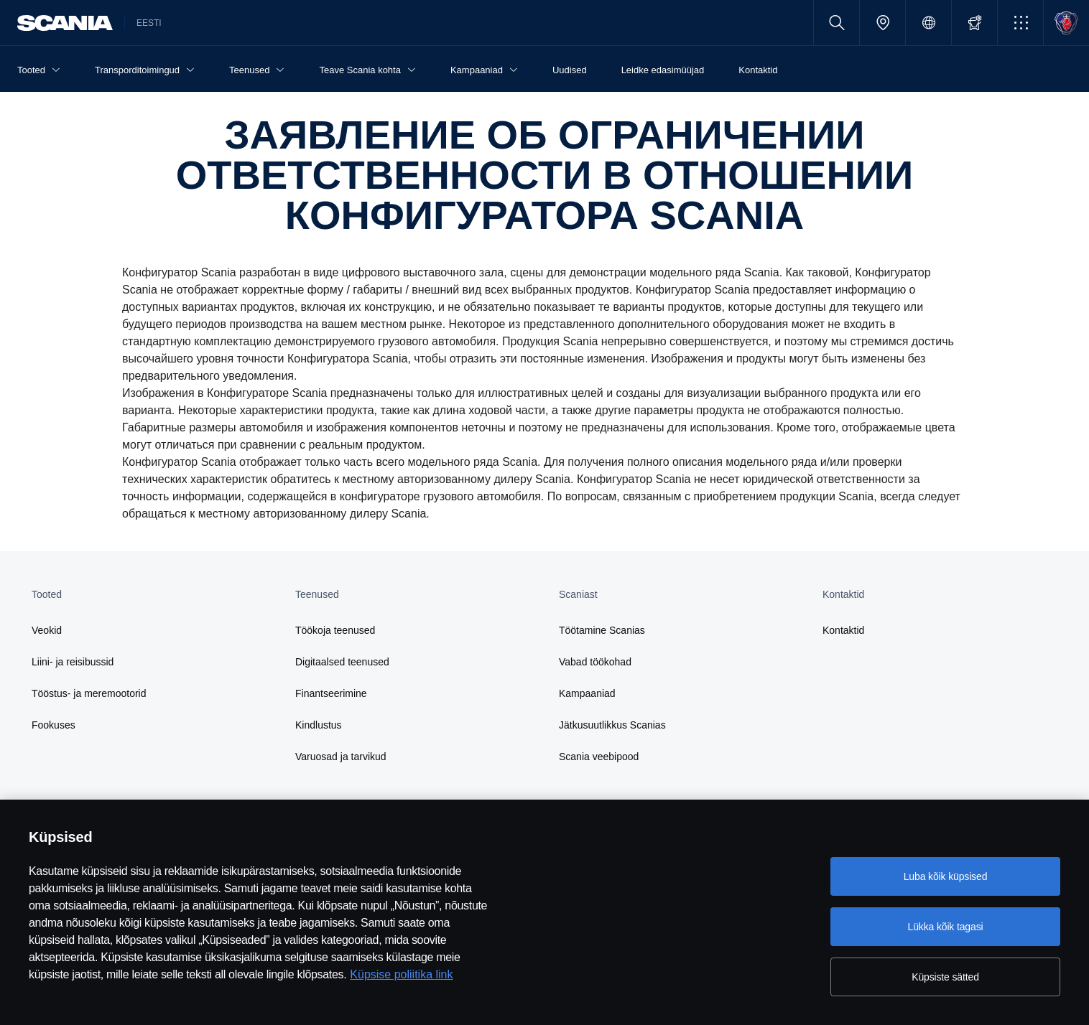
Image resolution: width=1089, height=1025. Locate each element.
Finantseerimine (331, 693)
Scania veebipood (599, 756)
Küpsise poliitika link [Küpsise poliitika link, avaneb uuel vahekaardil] (401, 974)
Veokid (47, 630)
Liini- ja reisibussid (72, 662)
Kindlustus (318, 725)
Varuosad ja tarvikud (340, 756)
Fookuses (53, 725)
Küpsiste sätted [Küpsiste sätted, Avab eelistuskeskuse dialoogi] (945, 977)
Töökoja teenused (335, 630)
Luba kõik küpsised (946, 876)
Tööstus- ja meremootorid (89, 693)
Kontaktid (843, 630)
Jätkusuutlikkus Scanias (612, 725)
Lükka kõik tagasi (945, 926)
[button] (1020, 22)
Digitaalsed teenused (342, 662)
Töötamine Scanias (602, 630)
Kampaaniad (587, 693)
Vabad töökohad (595, 662)
